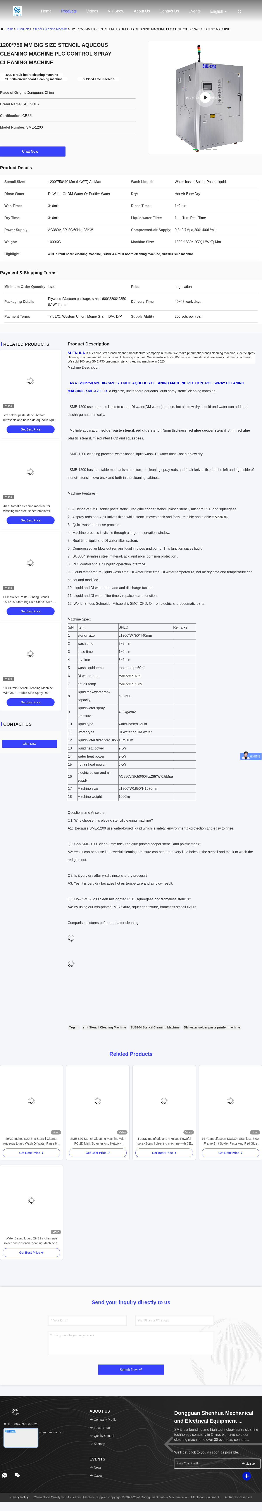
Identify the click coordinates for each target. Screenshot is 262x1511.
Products (69, 11)
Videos (92, 11)
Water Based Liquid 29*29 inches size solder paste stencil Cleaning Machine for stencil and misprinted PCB (31, 1241)
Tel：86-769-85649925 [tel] (20, 1424)
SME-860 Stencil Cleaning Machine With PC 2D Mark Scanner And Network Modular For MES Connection (97, 1141)
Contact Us (169, 11)
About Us (142, 11)
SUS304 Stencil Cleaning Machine (154, 1027)
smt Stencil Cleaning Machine (104, 1027)
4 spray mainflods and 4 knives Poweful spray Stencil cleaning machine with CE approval (164, 1141)
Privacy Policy (19, 1497)
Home (46, 11)
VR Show (116, 11)
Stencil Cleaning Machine (50, 29)
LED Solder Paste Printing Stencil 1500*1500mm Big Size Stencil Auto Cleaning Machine (27, 601)
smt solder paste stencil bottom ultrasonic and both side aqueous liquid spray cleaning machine (29, 420)
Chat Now (32, 151)
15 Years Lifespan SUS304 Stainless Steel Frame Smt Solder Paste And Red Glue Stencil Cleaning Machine (230, 1141)
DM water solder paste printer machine (212, 1027)
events (195, 11)
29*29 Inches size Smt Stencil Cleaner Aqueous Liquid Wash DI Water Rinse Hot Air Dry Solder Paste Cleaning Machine (31, 1141)
